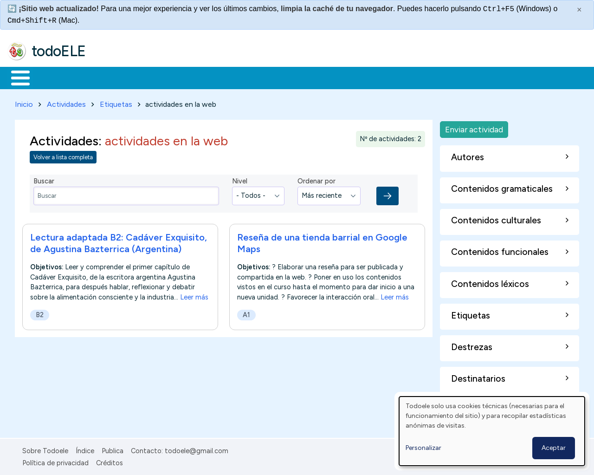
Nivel (239, 180)
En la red (219, 77)
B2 (40, 313)
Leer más (194, 295)
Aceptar (554, 448)
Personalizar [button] (423, 448)
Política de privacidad (55, 461)
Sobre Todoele (45, 449)
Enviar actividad (474, 127)
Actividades (66, 102)
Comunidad (339, 77)
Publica (112, 449)
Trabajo (167, 77)
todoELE (59, 51)
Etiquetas (116, 102)
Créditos (109, 461)
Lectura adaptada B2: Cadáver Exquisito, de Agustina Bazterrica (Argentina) (118, 241)
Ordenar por (316, 180)
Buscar (381, 77)
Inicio (15, 77)
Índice (85, 449)
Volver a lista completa (63, 155)
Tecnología (277, 77)
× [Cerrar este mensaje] (579, 9)
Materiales (52, 77)
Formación (111, 77)
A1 (246, 313)
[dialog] (492, 431)
